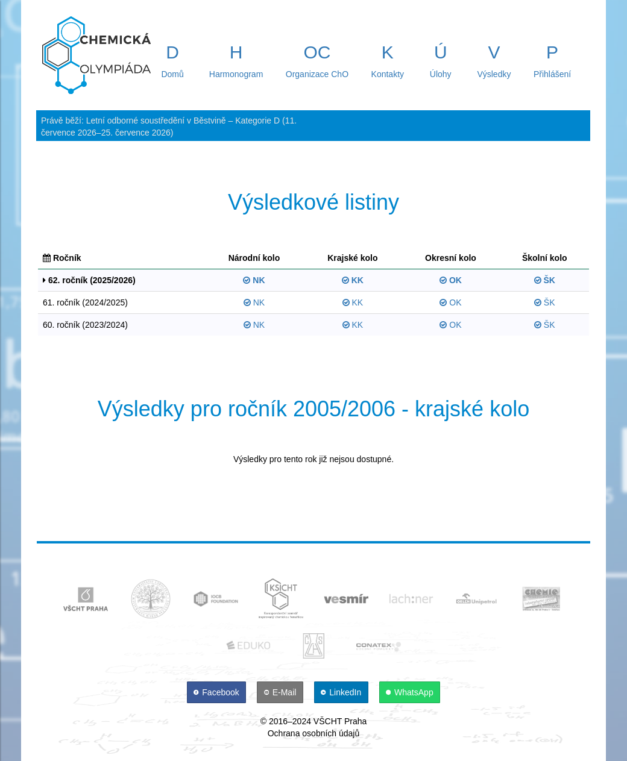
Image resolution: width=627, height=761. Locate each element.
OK (451, 280)
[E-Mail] (281, 692)
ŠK (544, 280)
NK (254, 280)
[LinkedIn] (342, 692)
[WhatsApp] (410, 692)
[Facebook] (218, 692)
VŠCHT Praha (340, 721)
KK (353, 280)
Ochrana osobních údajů (314, 733)
